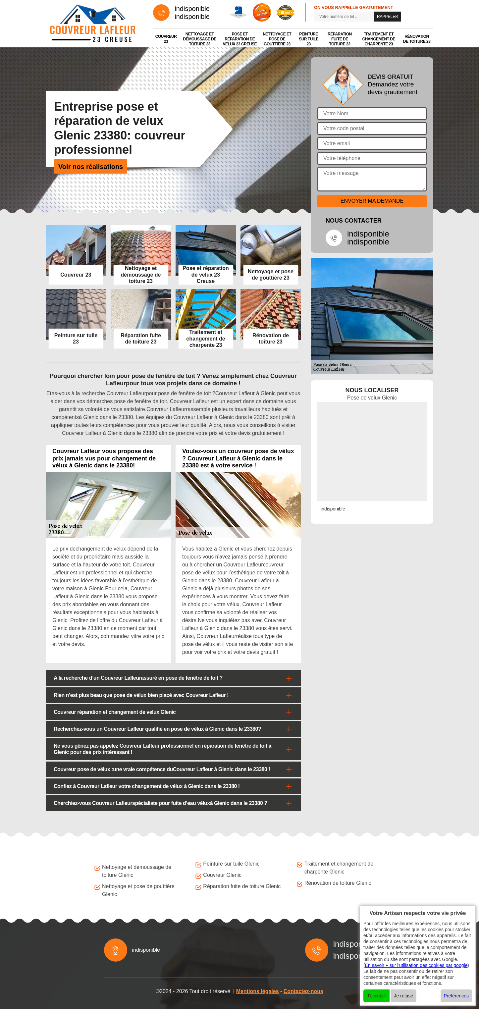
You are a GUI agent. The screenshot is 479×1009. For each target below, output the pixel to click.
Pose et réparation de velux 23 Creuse (240, 39)
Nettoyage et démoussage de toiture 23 (199, 39)
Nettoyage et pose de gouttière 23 (277, 39)
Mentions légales (257, 991)
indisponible (192, 8)
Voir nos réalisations (90, 166)
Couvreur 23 (166, 39)
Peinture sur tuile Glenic (231, 864)
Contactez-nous (303, 991)
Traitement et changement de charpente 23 (378, 39)
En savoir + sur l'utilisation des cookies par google (416, 965)
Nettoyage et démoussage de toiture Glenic (136, 871)
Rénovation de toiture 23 (417, 39)
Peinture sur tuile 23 (308, 39)
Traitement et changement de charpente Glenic (338, 868)
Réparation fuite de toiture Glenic (242, 886)
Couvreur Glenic (222, 875)
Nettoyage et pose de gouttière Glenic (138, 890)
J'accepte (376, 995)
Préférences (456, 995)
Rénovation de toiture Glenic (337, 883)
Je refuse (403, 995)
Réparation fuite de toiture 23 (340, 39)
